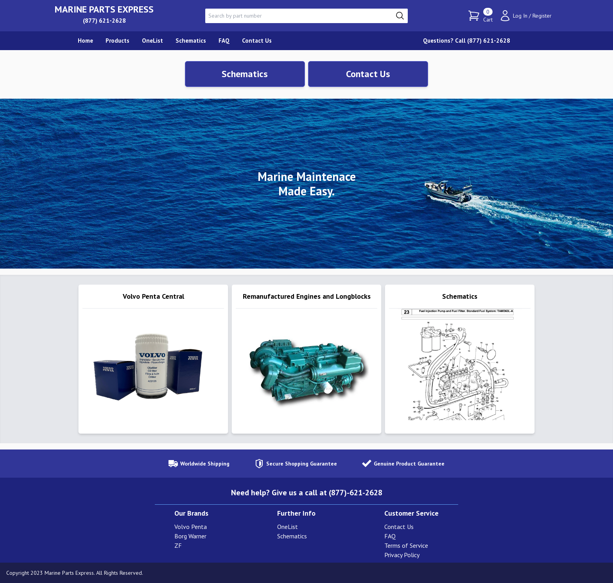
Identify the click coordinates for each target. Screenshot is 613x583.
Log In (520, 15)
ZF (178, 545)
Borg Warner (190, 536)
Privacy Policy (401, 555)
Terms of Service (406, 545)
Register (542, 15)
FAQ (390, 536)
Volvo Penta (190, 527)
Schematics (245, 74)
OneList (287, 527)
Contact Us (368, 74)
